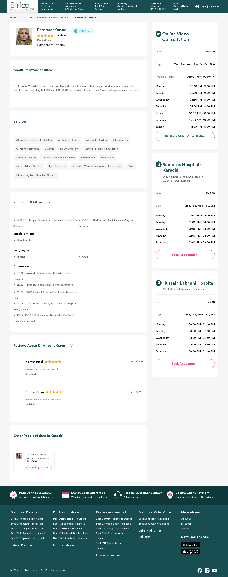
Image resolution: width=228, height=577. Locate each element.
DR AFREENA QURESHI (85, 17)
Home (13, 17)
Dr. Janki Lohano (36, 454)
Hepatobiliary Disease (29, 166)
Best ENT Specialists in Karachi (28, 538)
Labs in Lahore (63, 545)
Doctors (46, 4)
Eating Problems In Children (101, 149)
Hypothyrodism (57, 166)
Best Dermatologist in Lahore (69, 519)
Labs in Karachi (21, 545)
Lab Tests (101, 4)
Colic (131, 166)
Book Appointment (39, 467)
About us (186, 519)
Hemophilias (88, 157)
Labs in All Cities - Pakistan (151, 533)
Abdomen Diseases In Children (34, 140)
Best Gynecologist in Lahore (69, 523)
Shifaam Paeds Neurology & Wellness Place (74, 6)
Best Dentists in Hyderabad (154, 523)
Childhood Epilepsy (155, 5)
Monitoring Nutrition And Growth (36, 175)
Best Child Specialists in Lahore (70, 533)
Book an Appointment (48, 7)
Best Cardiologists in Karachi (27, 528)
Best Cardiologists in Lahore (69, 528)
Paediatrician (59, 17)
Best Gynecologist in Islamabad (113, 523)
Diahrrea (49, 149)
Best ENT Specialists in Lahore (70, 538)
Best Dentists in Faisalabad (154, 519)
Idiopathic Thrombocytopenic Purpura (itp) (97, 166)
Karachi (42, 17)
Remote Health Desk (181, 7)
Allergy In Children (97, 140)
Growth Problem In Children (58, 157)
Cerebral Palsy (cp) (27, 149)
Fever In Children (26, 157)
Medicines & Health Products (127, 7)
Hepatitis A (107, 157)
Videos (185, 528)
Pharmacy (122, 4)
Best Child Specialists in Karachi (28, 533)
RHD (175, 4)
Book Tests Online (101, 7)
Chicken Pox (120, 140)
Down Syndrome (70, 149)
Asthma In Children (69, 140)
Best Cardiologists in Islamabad (113, 528)
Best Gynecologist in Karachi (27, 523)
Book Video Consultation (188, 136)
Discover (186, 523)
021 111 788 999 (158, 9)
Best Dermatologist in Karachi (27, 519)
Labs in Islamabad (108, 555)
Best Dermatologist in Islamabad (114, 519)
